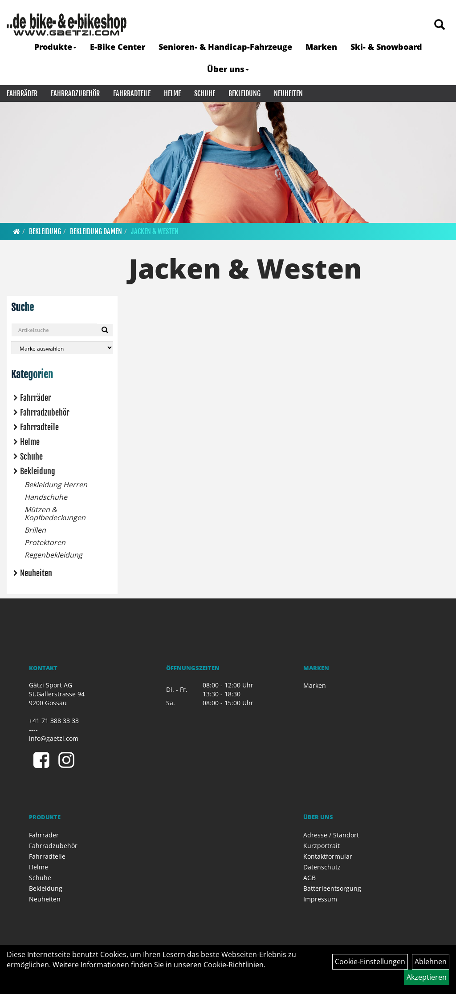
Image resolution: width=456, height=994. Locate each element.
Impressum (320, 899)
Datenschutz (322, 867)
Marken (321, 46)
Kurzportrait (321, 845)
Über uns (228, 69)
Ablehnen (431, 961)
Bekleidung (244, 93)
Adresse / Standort (331, 835)
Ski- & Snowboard (386, 46)
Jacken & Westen (155, 231)
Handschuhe (45, 497)
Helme (172, 93)
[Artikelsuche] (439, 25)
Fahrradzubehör (75, 93)
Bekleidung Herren (55, 484)
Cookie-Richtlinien (234, 965)
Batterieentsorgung (332, 888)
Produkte (55, 46)
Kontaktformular (327, 856)
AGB (309, 877)
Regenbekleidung (53, 555)
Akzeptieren (427, 977)
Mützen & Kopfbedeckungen (55, 513)
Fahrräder (22, 93)
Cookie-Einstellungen (370, 961)
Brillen (35, 530)
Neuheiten (288, 93)
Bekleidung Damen (96, 231)
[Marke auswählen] (62, 347)
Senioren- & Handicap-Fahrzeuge (225, 46)
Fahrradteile (132, 93)
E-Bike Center (117, 46)
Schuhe (204, 93)
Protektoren (44, 542)
